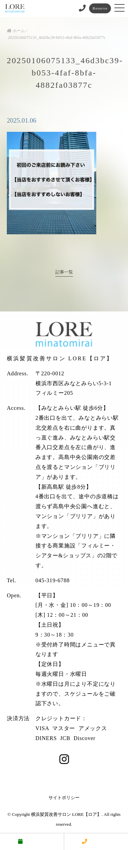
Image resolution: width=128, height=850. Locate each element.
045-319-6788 (52, 580)
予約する (31, 841)
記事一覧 (64, 272)
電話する (96, 841)
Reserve (100, 8)
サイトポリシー (64, 797)
